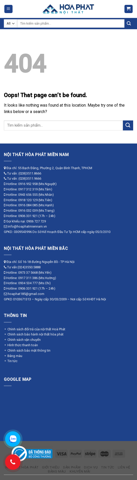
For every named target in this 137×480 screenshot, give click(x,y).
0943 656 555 (28, 195)
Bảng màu (57, 471)
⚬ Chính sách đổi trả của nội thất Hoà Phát (34, 329)
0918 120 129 (28, 200)
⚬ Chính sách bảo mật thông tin (27, 350)
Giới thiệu (50, 467)
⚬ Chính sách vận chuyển (22, 340)
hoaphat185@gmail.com (26, 294)
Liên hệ (124, 467)
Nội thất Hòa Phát (21, 467)
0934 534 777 (28, 283)
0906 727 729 (36, 221)
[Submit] (128, 23)
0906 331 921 (28, 216)
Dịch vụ (91, 467)
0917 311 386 (28, 278)
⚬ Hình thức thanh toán (21, 345)
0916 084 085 (28, 205)
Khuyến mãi (80, 471)
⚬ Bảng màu (13, 356)
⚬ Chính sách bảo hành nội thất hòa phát (34, 334)
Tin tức (107, 467)
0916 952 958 (28, 184)
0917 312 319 (28, 189)
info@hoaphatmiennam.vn (27, 226)
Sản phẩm (71, 467)
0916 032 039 (28, 210)
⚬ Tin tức (10, 361)
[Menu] (8, 9)
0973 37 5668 (28, 272)
